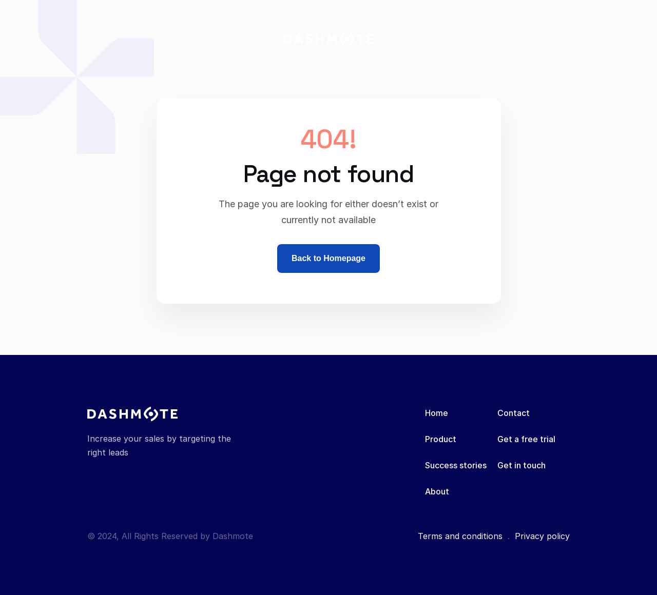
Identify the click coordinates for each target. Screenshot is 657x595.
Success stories (456, 465)
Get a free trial (526, 439)
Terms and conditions (460, 536)
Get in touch (521, 465)
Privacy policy (542, 536)
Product (440, 439)
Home (436, 413)
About (437, 491)
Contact (513, 413)
